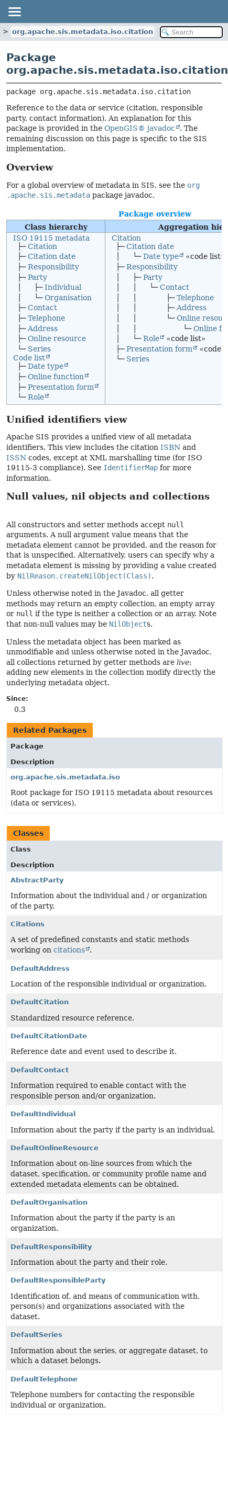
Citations (27, 924)
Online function (56, 376)
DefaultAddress (40, 968)
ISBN (170, 447)
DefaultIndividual (42, 1114)
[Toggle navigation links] (14, 11)
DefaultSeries (36, 1335)
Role (36, 397)
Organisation (68, 297)
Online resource (57, 338)
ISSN (16, 457)
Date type (45, 366)
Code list (29, 358)
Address (43, 328)
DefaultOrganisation (49, 1202)
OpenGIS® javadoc (139, 128)
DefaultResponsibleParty (57, 1280)
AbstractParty (36, 880)
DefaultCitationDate (48, 1036)
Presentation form (61, 387)
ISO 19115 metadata (51, 238)
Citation (42, 246)
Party (37, 277)
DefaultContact (39, 1070)
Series (39, 349)
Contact (42, 307)
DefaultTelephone (44, 1379)
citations (69, 950)
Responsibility (53, 267)
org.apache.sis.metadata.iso (65, 777)
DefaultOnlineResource (54, 1148)
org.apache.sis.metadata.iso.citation (82, 32)
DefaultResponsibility (51, 1247)
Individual (63, 287)
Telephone (46, 318)
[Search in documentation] (191, 32)
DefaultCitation (39, 1002)
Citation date (51, 256)
